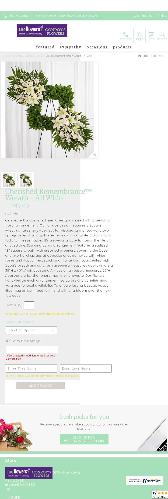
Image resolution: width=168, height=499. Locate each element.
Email (158, 55)
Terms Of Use (86, 480)
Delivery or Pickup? (99, 226)
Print (144, 55)
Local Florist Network (132, 480)
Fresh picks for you (84, 326)
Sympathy (18, 55)
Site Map (153, 480)
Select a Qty (94, 210)
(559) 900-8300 (19, 15)
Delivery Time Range (103, 246)
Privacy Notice (106, 480)
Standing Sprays (34, 55)
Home (7, 55)
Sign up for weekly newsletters (84, 344)
